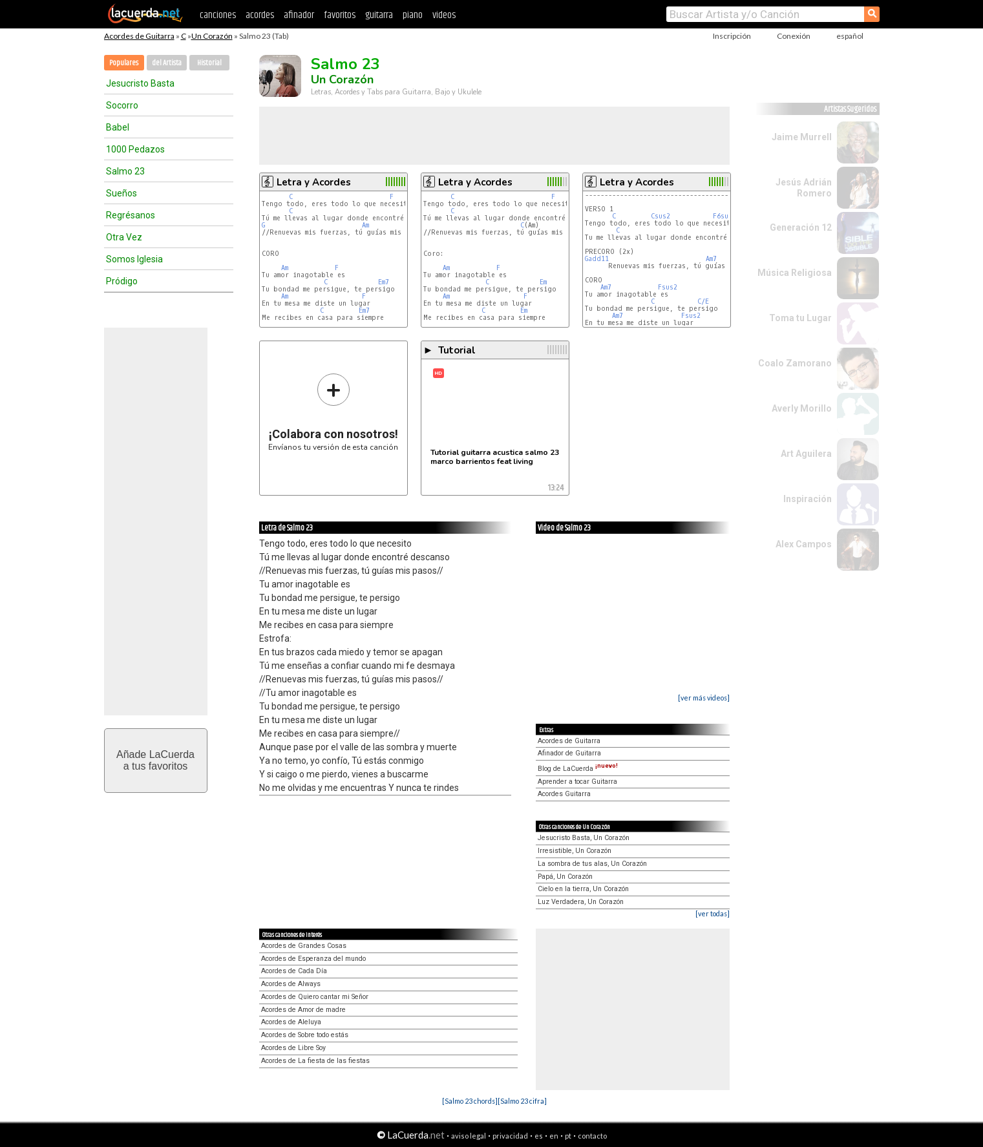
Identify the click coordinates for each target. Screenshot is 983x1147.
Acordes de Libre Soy (293, 1048)
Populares (123, 63)
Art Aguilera (806, 453)
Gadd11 (597, 259)
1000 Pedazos (135, 149)
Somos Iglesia (134, 259)
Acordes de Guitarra (139, 36)
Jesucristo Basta (140, 83)
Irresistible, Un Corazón (574, 851)
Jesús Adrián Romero (804, 187)
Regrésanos (130, 215)
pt (568, 1135)
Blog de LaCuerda (578, 768)
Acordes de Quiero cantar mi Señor (314, 997)
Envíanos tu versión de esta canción (333, 412)
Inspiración (807, 499)
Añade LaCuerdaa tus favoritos (155, 760)
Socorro (122, 105)
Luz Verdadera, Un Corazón (581, 902)
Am (365, 225)
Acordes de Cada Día (294, 971)
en (553, 1135)
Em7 (383, 282)
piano (413, 15)
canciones (218, 15)
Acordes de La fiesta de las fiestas (315, 1061)
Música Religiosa (794, 273)
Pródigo (122, 281)
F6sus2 (724, 216)
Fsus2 (667, 287)
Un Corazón (212, 36)
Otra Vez (124, 237)
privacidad (510, 1135)
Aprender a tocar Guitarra (577, 781)
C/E (703, 301)
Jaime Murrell (802, 137)
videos (444, 15)
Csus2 (660, 216)
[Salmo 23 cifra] (522, 1101)
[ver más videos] (704, 697)
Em (543, 282)
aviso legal (468, 1135)
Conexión (793, 36)
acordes (260, 15)
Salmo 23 (125, 171)
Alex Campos (804, 544)
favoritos (339, 15)
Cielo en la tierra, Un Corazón (583, 889)
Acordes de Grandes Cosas (303, 946)
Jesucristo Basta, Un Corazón (583, 838)
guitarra (379, 15)
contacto (592, 1135)
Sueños (121, 193)
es (538, 1135)
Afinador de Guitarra (569, 753)
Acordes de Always (291, 984)
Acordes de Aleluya (291, 1022)
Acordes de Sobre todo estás (304, 1035)
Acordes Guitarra (564, 794)
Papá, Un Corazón (565, 876)
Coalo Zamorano (795, 363)
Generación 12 (801, 227)
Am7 (711, 259)
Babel (117, 127)
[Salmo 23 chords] (470, 1101)
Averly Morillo (802, 408)
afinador (299, 15)
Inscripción (732, 36)
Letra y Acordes (314, 182)
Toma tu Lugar (800, 318)
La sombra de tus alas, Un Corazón (592, 863)
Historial (209, 63)
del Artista (167, 63)
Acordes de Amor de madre (303, 1009)
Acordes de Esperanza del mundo (313, 958)
